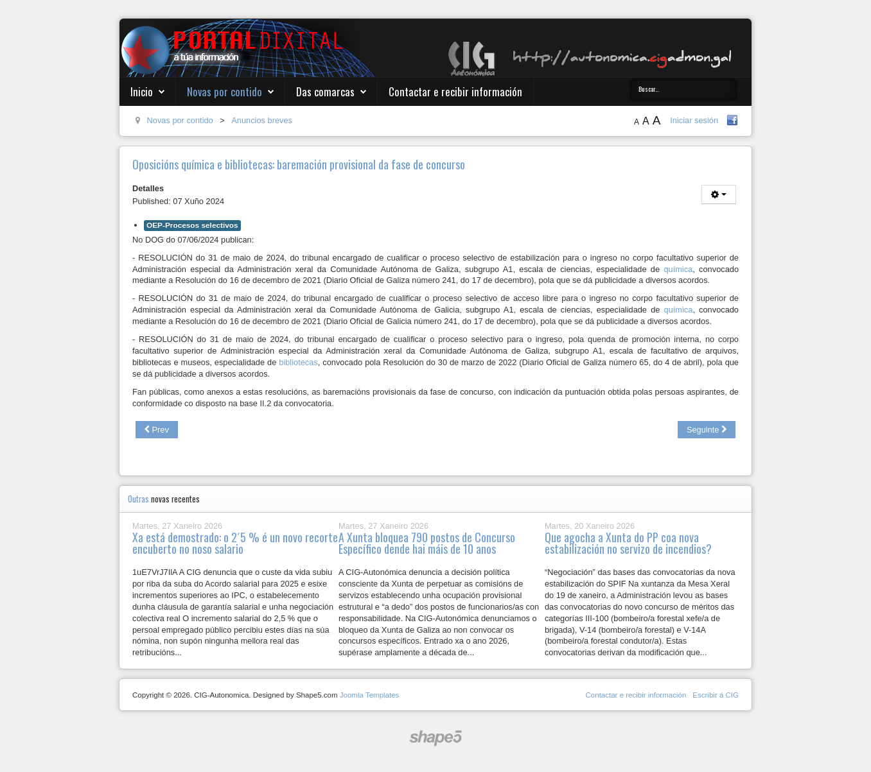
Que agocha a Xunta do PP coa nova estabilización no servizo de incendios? (628, 543)
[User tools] (718, 194)
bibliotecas (298, 362)
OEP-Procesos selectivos (192, 225)
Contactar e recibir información (455, 91)
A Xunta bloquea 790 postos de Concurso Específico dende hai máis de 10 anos (427, 543)
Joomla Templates (370, 695)
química (678, 269)
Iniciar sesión (694, 120)
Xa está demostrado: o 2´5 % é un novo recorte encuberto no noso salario (235, 543)
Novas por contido (224, 91)
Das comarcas (325, 91)
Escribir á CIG (715, 695)
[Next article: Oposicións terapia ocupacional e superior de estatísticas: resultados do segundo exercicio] (706, 430)
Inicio (141, 91)
